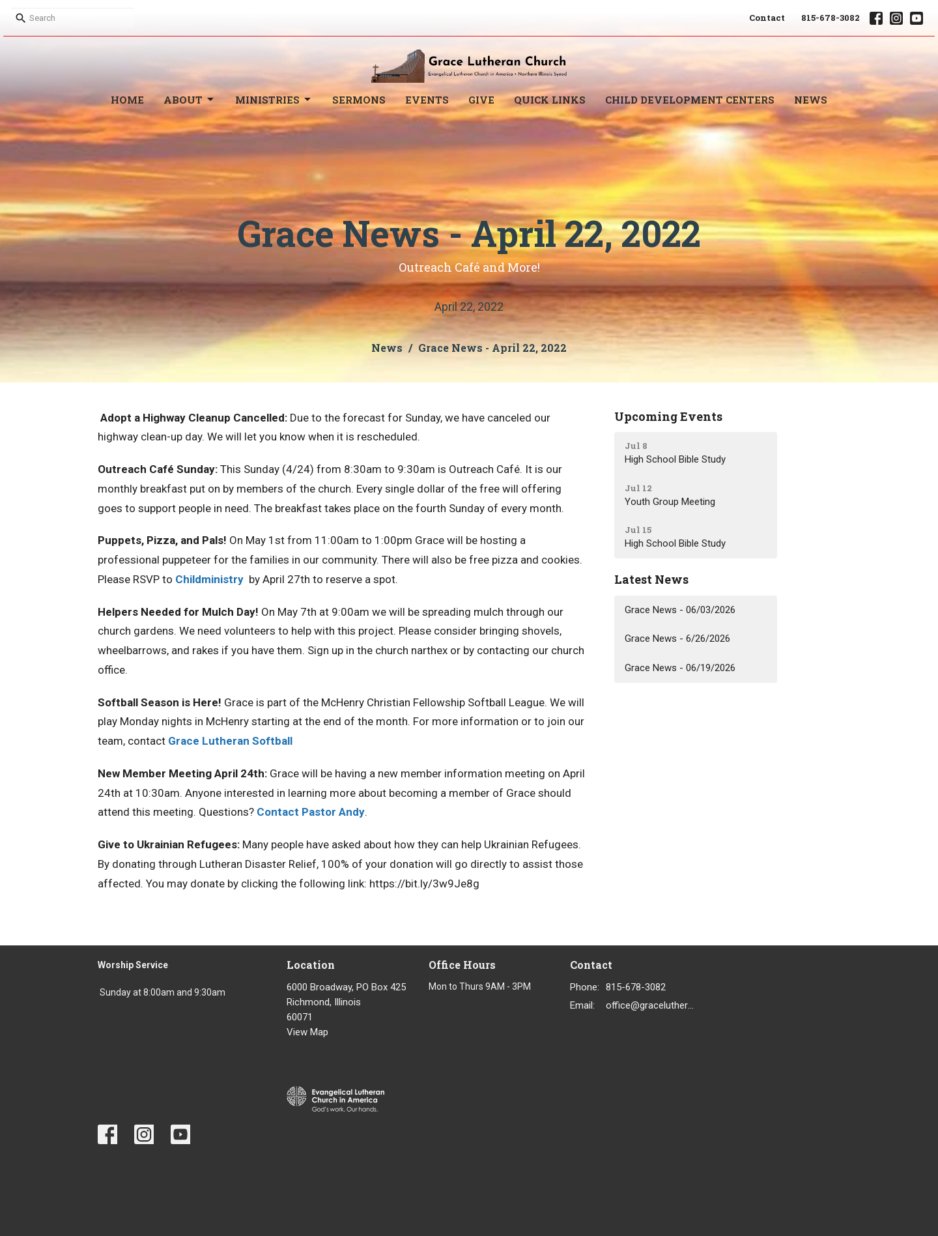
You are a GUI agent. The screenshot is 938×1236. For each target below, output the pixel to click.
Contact (767, 17)
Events (427, 99)
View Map (307, 1032)
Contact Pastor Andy (311, 811)
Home (127, 99)
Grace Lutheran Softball (230, 740)
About (189, 100)
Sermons (359, 99)
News (810, 99)
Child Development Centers (690, 99)
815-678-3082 (830, 17)
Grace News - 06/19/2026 (680, 668)
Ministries (274, 100)
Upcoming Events (668, 416)
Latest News (651, 579)
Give (481, 99)
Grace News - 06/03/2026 (680, 610)
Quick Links (550, 99)
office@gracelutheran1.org (652, 1005)
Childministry (209, 579)
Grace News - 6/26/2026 (677, 638)
